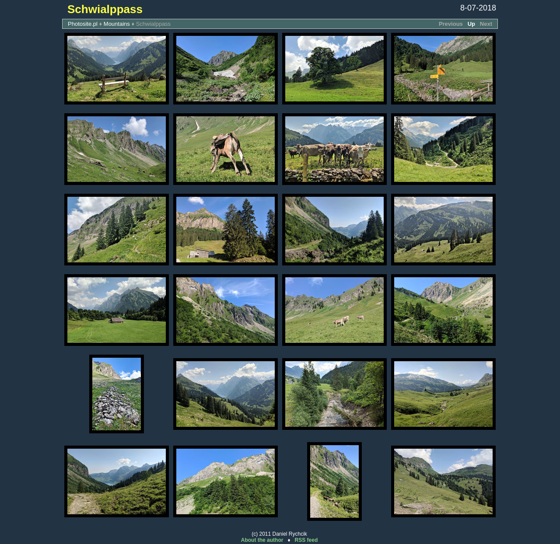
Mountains (117, 24)
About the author (262, 540)
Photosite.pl (83, 24)
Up (471, 24)
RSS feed (306, 540)
